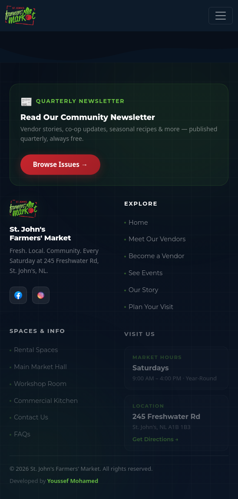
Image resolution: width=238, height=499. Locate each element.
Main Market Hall (40, 369)
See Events (145, 274)
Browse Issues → (60, 165)
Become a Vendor (157, 258)
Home (138, 224)
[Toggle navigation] (220, 15)
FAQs (22, 437)
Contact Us (31, 420)
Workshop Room (40, 386)
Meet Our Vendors (157, 241)
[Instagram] (41, 295)
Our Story (143, 291)
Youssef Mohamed (72, 481)
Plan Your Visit (151, 308)
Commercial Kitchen (46, 403)
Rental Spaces (36, 352)
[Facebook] (18, 295)
